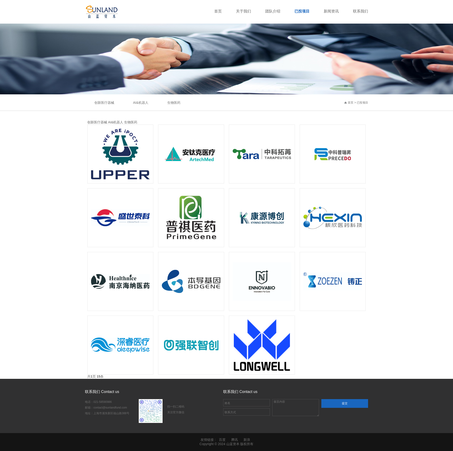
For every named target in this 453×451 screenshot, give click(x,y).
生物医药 (173, 102)
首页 (350, 102)
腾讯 (234, 440)
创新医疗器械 (104, 102)
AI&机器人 (140, 102)
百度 (222, 440)
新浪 (246, 440)
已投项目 (362, 102)
